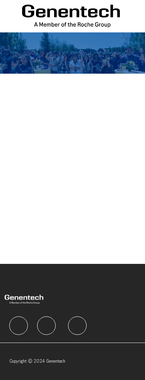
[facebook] (18, 325)
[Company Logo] (71, 16)
